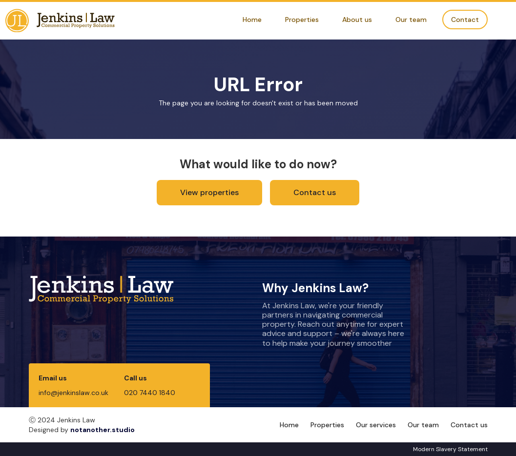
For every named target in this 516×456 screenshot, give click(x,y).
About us (357, 19)
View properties (209, 192)
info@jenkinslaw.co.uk (73, 392)
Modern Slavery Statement (450, 449)
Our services (376, 424)
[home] (60, 21)
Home (252, 19)
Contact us (314, 192)
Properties (302, 19)
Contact (465, 19)
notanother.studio (102, 429)
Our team (411, 19)
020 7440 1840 (149, 392)
